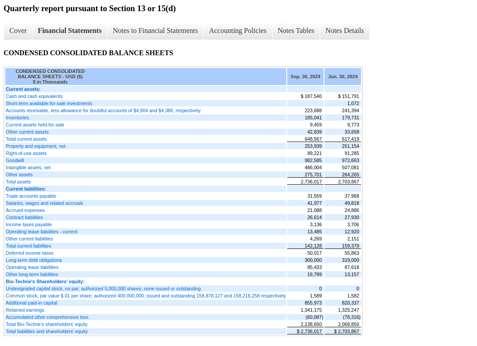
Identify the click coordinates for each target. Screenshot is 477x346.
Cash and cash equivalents (34, 96)
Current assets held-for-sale (35, 124)
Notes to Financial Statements (155, 30)
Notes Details (344, 30)
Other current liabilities (29, 238)
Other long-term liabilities (32, 274)
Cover (18, 30)
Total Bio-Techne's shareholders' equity (47, 324)
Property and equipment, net (35, 146)
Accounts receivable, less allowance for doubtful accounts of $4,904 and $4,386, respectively (103, 110)
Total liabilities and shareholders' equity (47, 331)
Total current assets (26, 139)
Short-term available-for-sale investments (49, 103)
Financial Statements (70, 30)
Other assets (19, 174)
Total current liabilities (28, 245)
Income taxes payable (29, 224)
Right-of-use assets (26, 153)
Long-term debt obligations (34, 260)
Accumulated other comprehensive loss (47, 317)
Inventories (17, 117)
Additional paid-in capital (31, 302)
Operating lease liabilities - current (41, 231)
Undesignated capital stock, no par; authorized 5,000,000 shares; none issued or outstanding (103, 288)
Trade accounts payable (31, 196)
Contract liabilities (24, 217)
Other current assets (27, 131)
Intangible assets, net (28, 167)
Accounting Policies (237, 30)
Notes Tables (296, 30)
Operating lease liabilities (32, 267)
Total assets (18, 181)
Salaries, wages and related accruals (44, 203)
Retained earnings (25, 310)
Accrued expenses (25, 210)
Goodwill (15, 160)
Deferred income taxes (29, 253)
